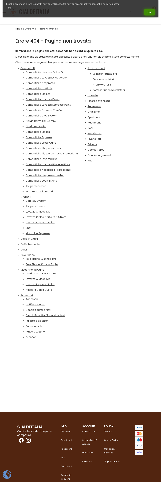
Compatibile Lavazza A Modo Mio (46, 77)
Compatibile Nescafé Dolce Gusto (47, 72)
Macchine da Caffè (32, 270)
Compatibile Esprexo (39, 137)
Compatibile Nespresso (40, 83)
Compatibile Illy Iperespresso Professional (52, 153)
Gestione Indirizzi (103, 79)
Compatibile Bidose (38, 132)
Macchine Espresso (38, 233)
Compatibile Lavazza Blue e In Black (48, 164)
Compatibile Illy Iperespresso (44, 148)
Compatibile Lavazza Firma (42, 99)
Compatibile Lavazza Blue (42, 159)
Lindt (28, 228)
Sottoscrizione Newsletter (109, 90)
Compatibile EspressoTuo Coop (45, 110)
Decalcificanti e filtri (38, 310)
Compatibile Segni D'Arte (41, 181)
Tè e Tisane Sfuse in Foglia (42, 264)
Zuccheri (31, 337)
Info (10, 7)
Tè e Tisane (27, 255)
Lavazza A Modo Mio (38, 211)
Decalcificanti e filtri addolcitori (45, 315)
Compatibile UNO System (41, 115)
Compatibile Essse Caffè (41, 143)
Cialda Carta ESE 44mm (41, 121)
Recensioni (94, 106)
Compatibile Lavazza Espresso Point (48, 105)
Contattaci (66, 466)
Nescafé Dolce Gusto (39, 290)
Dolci (23, 249)
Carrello (93, 95)
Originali (25, 197)
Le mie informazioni (105, 74)
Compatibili (27, 68)
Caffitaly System (36, 201)
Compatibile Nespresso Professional (48, 170)
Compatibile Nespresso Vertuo (45, 175)
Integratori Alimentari (39, 191)
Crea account (89, 431)
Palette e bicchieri (37, 321)
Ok (149, 12)
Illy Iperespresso (36, 186)
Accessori (26, 295)
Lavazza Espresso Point (40, 222)
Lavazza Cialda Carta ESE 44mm (46, 217)
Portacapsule (34, 326)
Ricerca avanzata (99, 101)
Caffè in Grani (29, 239)
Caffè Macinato (30, 244)
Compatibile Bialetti (38, 94)
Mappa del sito (112, 461)
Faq (90, 160)
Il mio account (96, 68)
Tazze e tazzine (35, 331)
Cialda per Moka (36, 126)
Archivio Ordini (102, 84)
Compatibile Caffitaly (39, 88)
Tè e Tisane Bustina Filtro (41, 259)
